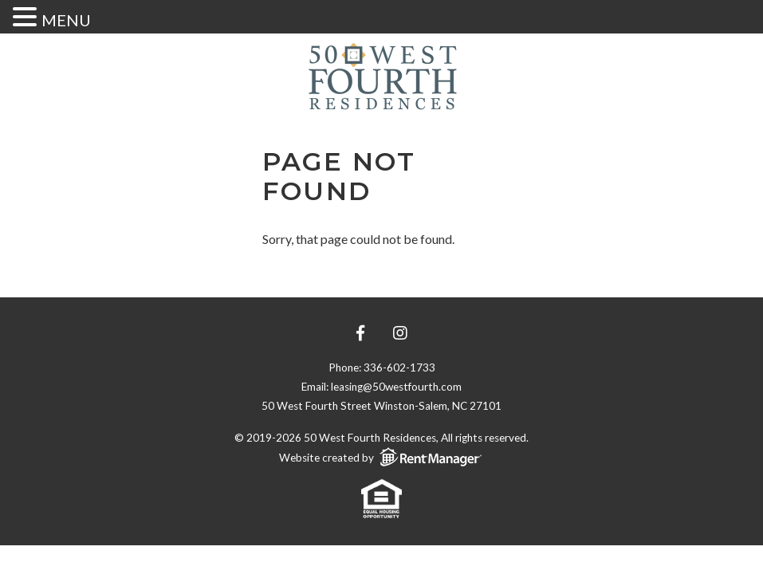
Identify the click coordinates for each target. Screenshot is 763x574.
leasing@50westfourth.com (396, 386)
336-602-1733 (399, 367)
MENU (66, 19)
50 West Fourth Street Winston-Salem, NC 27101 (381, 405)
